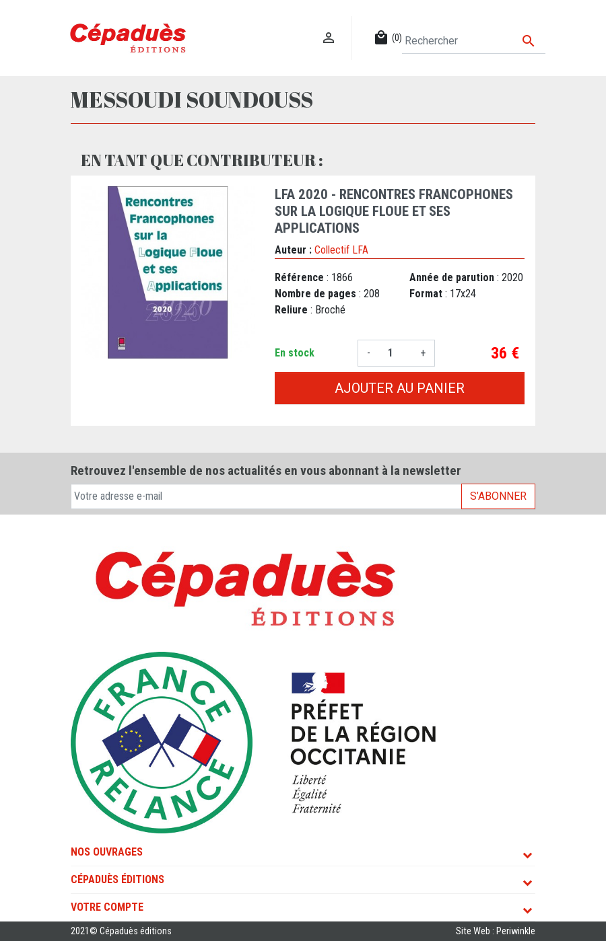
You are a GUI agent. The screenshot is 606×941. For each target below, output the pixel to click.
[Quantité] (395, 353)
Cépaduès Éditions (117, 879)
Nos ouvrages (107, 851)
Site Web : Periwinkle (495, 931)
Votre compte (107, 907)
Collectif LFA (341, 249)
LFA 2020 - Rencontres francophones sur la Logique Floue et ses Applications (394, 211)
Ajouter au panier (400, 388)
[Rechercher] (473, 41)
